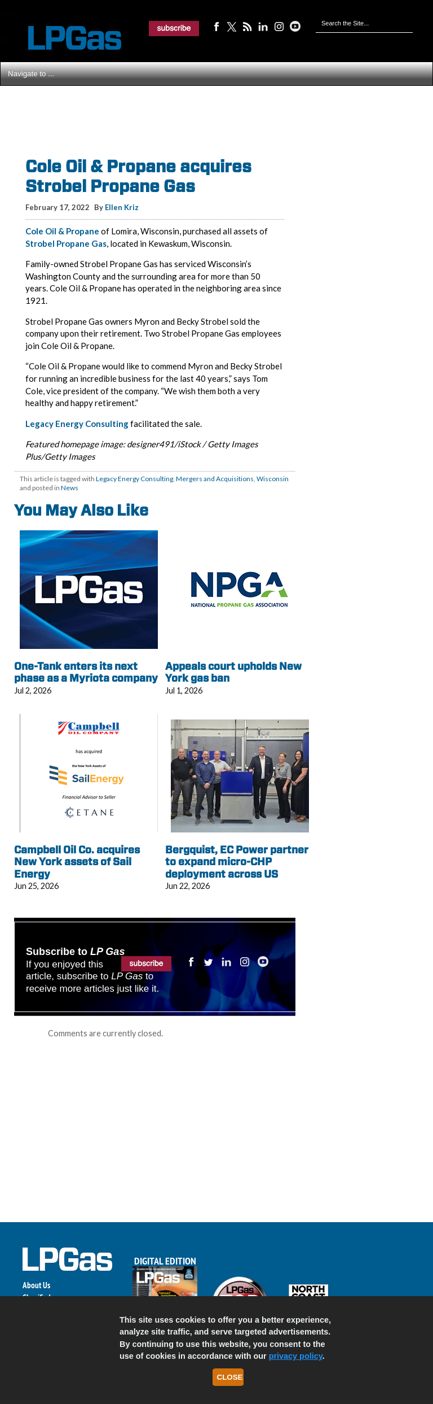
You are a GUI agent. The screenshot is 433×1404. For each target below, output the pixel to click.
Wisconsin (273, 478)
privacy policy (295, 1356)
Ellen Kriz (122, 207)
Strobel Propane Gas (66, 243)
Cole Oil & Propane (62, 231)
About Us (36, 1285)
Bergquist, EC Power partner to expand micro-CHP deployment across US (236, 862)
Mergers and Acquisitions (215, 478)
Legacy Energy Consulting (77, 423)
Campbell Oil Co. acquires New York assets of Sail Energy (77, 862)
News (69, 487)
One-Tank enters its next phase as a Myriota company (86, 672)
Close (230, 1377)
